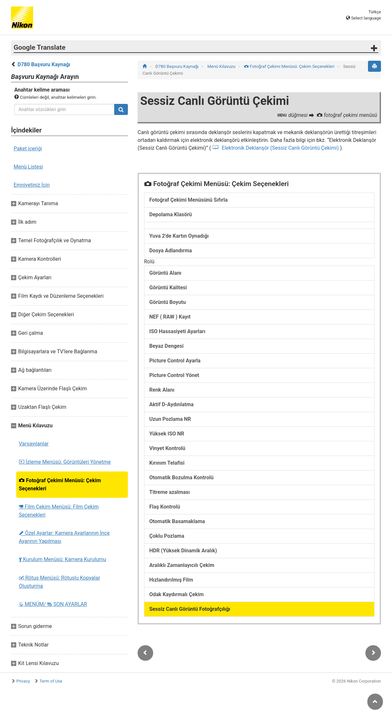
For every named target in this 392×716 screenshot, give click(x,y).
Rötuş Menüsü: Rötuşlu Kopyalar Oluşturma (59, 582)
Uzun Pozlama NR (170, 419)
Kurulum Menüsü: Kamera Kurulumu (62, 559)
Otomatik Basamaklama (177, 521)
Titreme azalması (169, 492)
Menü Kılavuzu (222, 66)
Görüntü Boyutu (167, 302)
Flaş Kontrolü (164, 507)
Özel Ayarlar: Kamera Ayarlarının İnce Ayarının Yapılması (64, 537)
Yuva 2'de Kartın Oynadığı (179, 236)
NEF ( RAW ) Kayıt (169, 317)
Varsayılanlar (34, 444)
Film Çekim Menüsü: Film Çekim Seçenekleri (59, 511)
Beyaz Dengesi (166, 346)
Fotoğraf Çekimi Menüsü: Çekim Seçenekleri (60, 484)
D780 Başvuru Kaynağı (44, 64)
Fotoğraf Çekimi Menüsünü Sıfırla (188, 200)
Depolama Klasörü (170, 214)
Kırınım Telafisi (167, 463)
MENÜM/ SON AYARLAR (53, 604)
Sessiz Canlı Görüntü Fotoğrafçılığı (189, 609)
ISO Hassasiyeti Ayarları (177, 331)
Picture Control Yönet (174, 375)
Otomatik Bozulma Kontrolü (181, 477)
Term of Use (51, 681)
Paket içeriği (28, 148)
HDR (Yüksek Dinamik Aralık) (183, 550)
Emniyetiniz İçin (32, 185)
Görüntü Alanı (165, 273)
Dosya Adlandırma (170, 250)
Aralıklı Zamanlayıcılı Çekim (181, 565)
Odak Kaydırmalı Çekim (176, 594)
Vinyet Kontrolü (167, 448)
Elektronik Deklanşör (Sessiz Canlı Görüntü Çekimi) (280, 148)
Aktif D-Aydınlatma (171, 404)
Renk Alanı (161, 390)
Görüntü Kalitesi (168, 287)
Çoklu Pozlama (166, 536)
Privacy (23, 681)
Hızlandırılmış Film (171, 580)
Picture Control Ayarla (175, 361)
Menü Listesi (28, 167)
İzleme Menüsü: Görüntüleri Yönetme (65, 462)
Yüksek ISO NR (166, 434)
